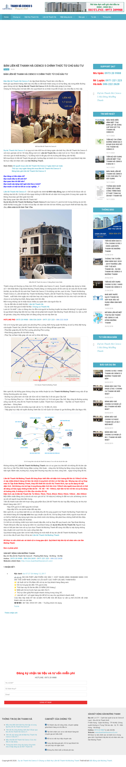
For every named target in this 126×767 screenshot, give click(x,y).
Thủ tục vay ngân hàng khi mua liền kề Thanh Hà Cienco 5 (36, 169)
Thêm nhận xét (11, 613)
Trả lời (16, 607)
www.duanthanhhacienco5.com (106, 733)
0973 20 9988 (22, 320)
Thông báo (108, 17)
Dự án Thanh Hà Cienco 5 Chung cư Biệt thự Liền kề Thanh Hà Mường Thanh (48, 761)
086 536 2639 (35, 320)
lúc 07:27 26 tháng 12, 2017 (34, 574)
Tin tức (6, 70)
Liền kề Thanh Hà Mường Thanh (45, 536)
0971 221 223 (49, 320)
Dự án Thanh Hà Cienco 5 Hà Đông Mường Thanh (109, 97)
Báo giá (82, 17)
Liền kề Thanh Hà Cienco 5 (15, 192)
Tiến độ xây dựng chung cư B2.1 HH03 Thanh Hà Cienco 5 (113, 285)
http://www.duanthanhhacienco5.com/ (37, 561)
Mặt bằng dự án (67, 17)
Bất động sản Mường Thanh (100, 761)
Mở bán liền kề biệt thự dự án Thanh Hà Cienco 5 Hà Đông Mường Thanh (113, 318)
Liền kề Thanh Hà (49, 17)
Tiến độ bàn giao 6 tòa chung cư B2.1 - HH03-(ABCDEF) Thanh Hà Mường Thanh (113, 246)
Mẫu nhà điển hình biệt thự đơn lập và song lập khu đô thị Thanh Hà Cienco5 (21, 726)
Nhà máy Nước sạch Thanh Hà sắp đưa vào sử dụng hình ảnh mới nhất (113, 300)
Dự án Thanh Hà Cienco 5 (14, 151)
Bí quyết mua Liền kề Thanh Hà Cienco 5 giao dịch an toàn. (38, 166)
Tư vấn (94, 17)
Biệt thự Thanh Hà (32, 17)
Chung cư (17, 17)
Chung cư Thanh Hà (40, 307)
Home (6, 17)
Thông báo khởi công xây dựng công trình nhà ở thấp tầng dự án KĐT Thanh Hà (114, 192)
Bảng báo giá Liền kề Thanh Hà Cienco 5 (28, 172)
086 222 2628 (111, 84)
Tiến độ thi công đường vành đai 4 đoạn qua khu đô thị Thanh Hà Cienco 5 (114, 145)
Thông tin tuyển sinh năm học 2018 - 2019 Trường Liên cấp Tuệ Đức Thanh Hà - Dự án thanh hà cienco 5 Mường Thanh (113, 267)
